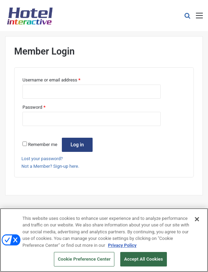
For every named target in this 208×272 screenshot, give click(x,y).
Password (34, 107)
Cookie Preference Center (84, 259)
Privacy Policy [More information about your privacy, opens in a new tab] (122, 245)
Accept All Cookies (143, 259)
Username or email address (51, 79)
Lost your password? (42, 158)
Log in (77, 144)
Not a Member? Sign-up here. (50, 166)
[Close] (197, 219)
